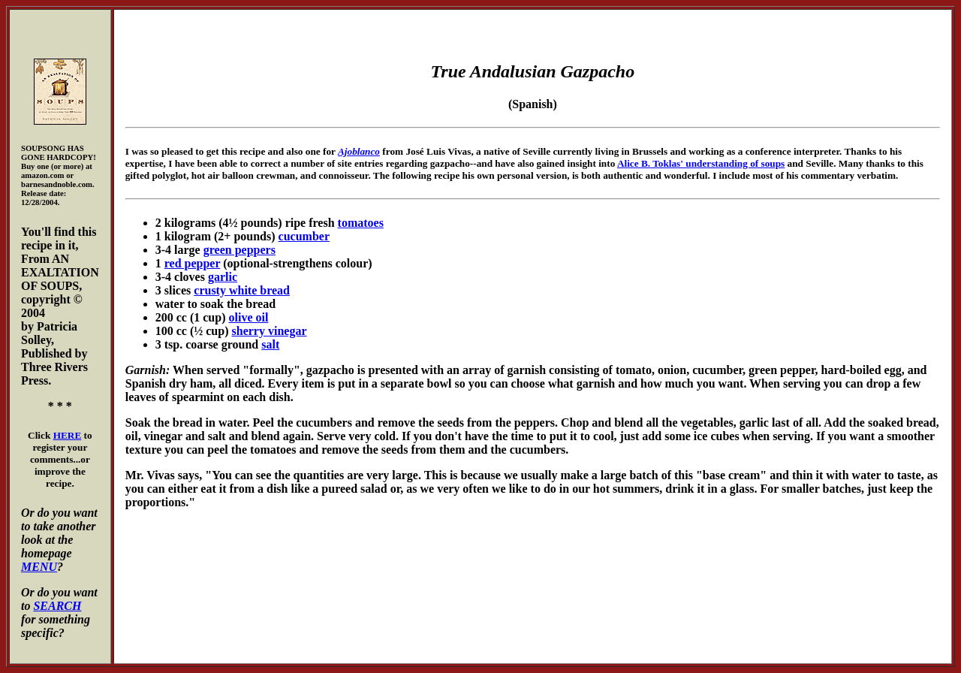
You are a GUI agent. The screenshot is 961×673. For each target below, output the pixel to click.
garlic (222, 276)
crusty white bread (242, 290)
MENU (39, 566)
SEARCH (57, 605)
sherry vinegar (269, 330)
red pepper (192, 263)
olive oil (249, 317)
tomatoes (361, 222)
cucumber (304, 236)
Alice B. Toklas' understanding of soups (701, 163)
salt (270, 344)
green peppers (239, 249)
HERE (67, 435)
